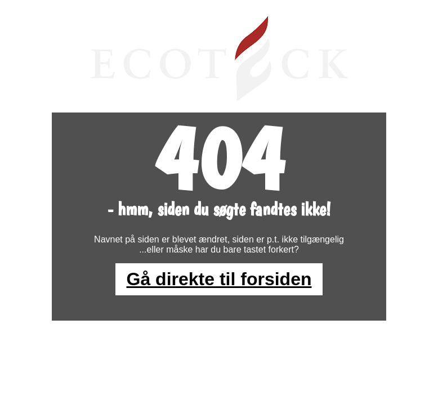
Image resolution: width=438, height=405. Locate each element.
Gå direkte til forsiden (219, 279)
